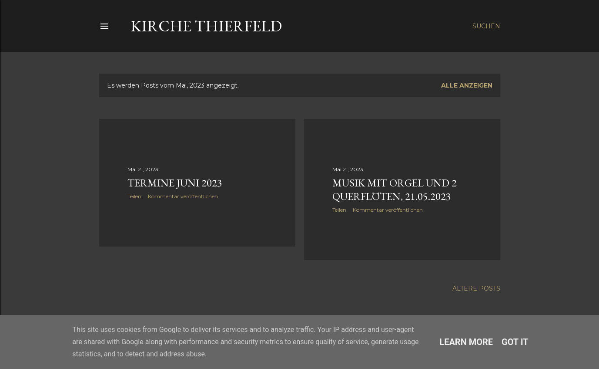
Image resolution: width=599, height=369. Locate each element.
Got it (515, 342)
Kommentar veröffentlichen (183, 196)
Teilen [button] (134, 196)
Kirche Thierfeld (206, 26)
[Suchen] (486, 26)
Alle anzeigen (466, 85)
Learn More (466, 342)
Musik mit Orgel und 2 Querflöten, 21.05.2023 (394, 189)
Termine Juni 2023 (174, 183)
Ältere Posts (476, 288)
